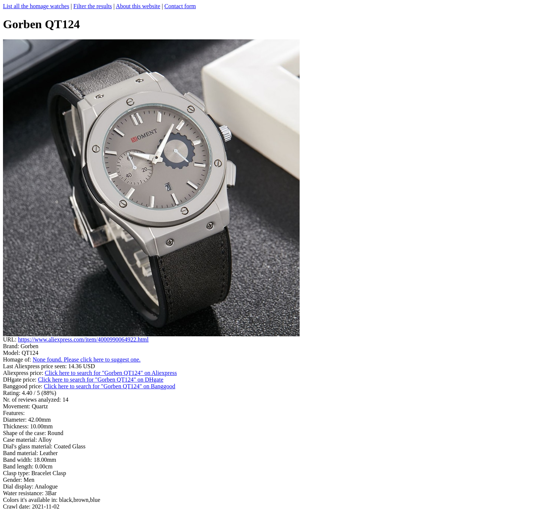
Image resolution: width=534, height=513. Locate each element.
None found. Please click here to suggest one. (87, 359)
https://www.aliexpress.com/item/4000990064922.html (83, 339)
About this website (138, 6)
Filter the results (92, 6)
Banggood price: (23, 386)
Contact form (180, 6)
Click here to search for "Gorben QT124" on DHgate (100, 379)
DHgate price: (20, 379)
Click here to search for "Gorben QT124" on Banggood (109, 386)
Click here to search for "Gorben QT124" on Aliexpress (111, 373)
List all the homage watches (36, 6)
